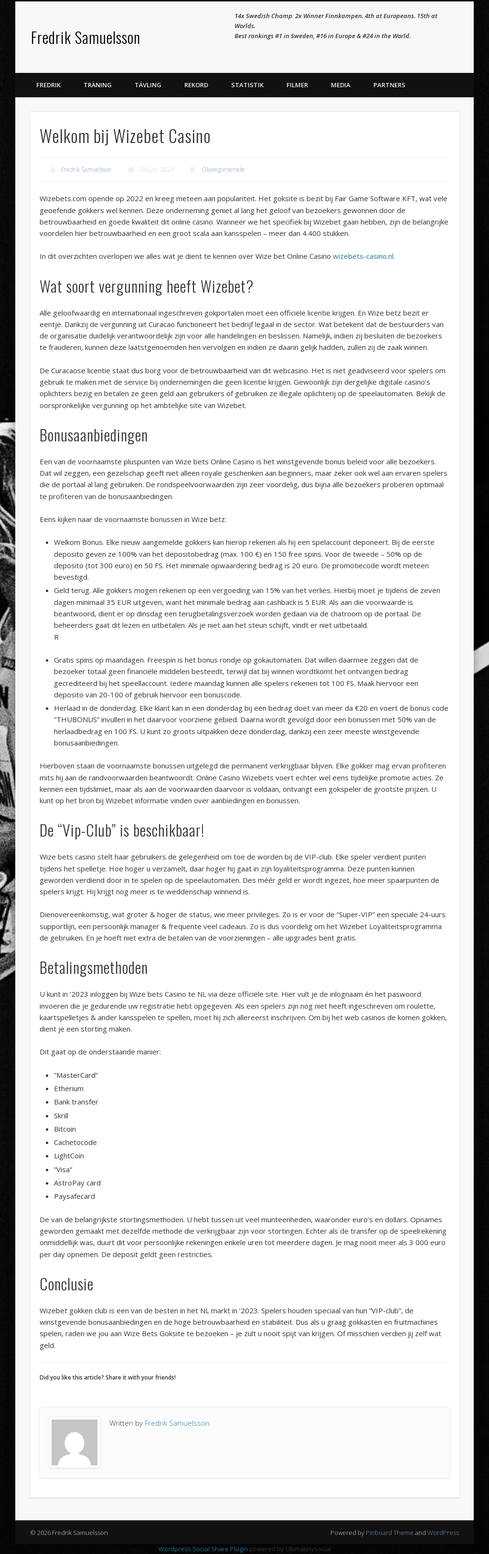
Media (341, 85)
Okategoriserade (223, 169)
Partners (389, 85)
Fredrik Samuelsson (85, 37)
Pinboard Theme (390, 1532)
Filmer (297, 85)
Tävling (148, 85)
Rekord (196, 85)
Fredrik (48, 85)
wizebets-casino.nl (363, 256)
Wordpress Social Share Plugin (204, 1548)
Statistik (247, 85)
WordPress (443, 1532)
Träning (98, 85)
